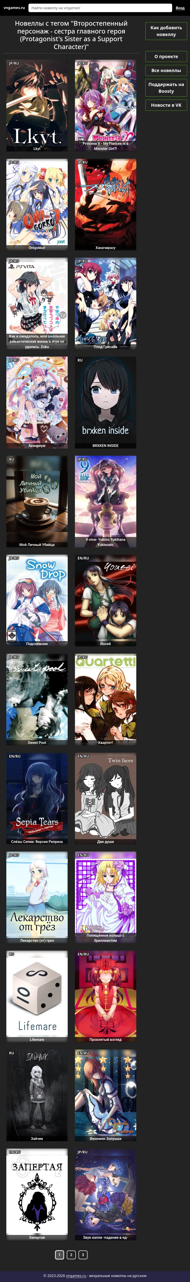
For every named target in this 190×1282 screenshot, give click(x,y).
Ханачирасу (106, 248)
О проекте (166, 56)
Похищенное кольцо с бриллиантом (105, 938)
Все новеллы (166, 70)
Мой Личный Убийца (37, 545)
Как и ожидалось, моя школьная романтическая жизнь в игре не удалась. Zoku (37, 341)
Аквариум (36, 446)
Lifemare (37, 1039)
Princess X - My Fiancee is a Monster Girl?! (105, 146)
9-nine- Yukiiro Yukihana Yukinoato (105, 542)
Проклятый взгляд (106, 1039)
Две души (105, 842)
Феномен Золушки (105, 1139)
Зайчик (37, 1139)
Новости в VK (166, 105)
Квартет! (105, 743)
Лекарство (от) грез (37, 940)
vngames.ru (76, 1275)
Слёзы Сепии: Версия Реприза (37, 842)
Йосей (105, 644)
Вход (180, 7)
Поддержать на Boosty (166, 87)
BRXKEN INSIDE (105, 446)
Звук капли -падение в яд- (105, 1237)
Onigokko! (37, 248)
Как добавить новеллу (166, 31)
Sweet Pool (37, 743)
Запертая (37, 1237)
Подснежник (37, 644)
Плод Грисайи (105, 347)
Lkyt (37, 149)
